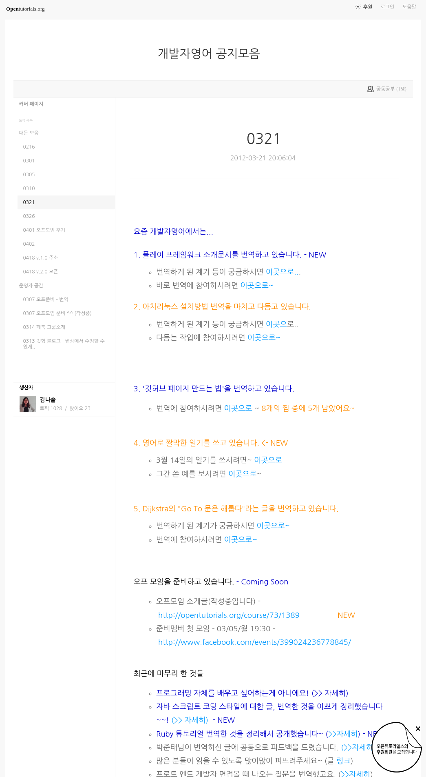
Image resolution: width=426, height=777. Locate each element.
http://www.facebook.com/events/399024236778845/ (254, 642)
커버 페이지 (31, 104)
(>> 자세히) (189, 720)
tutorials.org (25, 9)
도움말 (409, 6)
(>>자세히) (358, 747)
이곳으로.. (281, 272)
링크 (343, 761)
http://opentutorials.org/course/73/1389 (229, 615)
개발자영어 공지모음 (212, 54)
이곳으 (276, 324)
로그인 (387, 6)
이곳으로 (238, 408)
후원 (368, 6)
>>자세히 (343, 734)
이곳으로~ (256, 285)
